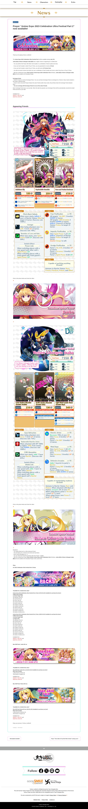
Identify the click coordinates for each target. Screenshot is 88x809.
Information (20, 727)
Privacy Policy (53, 795)
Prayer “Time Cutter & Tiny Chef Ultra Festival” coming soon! (65, 738)
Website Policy (36, 799)
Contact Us (52, 799)
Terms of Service (62, 795)
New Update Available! (14, 738)
